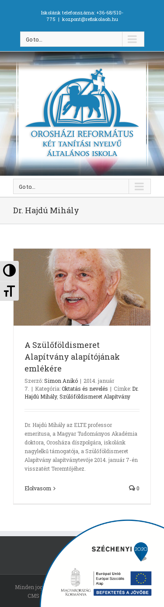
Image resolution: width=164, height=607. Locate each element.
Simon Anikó (61, 380)
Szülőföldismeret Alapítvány (94, 396)
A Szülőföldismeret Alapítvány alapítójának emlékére (72, 357)
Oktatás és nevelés (85, 388)
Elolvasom (37, 488)
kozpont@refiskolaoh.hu (90, 19)
